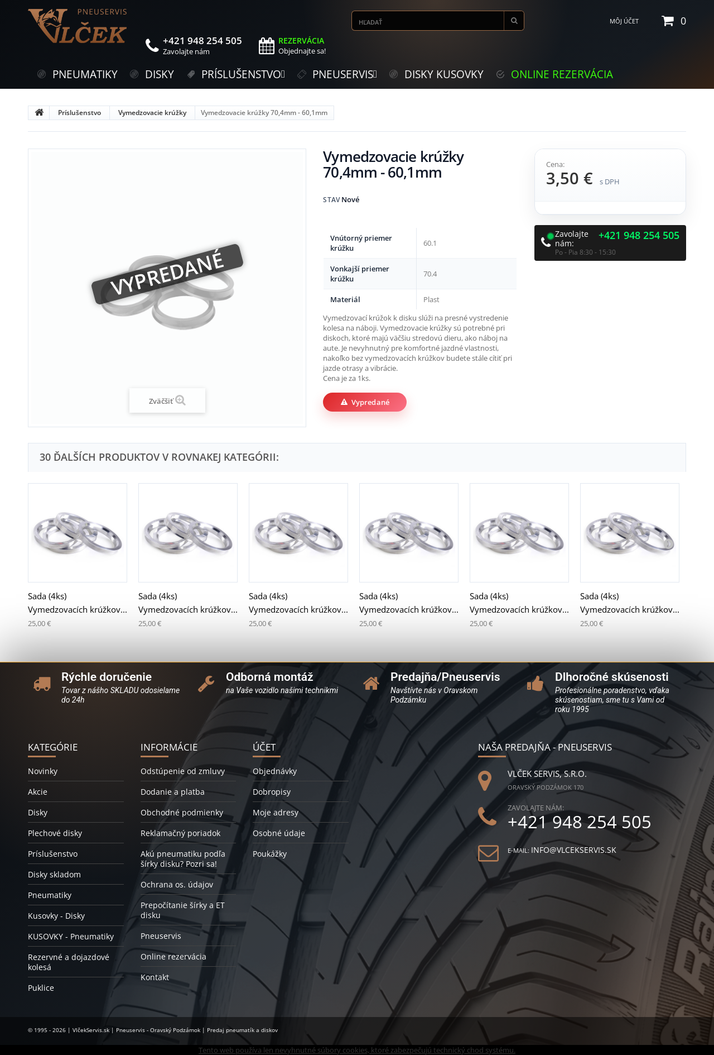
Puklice (41, 987)
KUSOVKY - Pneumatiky (71, 936)
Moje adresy (275, 812)
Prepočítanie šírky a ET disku (183, 910)
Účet (264, 747)
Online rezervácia (173, 956)
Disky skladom (54, 874)
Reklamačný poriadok (180, 833)
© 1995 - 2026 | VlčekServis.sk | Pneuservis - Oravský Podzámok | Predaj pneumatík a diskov (153, 1030)
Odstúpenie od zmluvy (183, 771)
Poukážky (270, 853)
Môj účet (624, 21)
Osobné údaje (279, 833)
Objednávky (275, 771)
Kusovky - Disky (56, 915)
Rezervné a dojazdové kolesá (68, 962)
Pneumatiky (49, 895)
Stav (331, 199)
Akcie (37, 791)
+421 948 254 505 (639, 236)
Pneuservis (161, 935)
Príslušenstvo (79, 112)
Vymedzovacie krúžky (152, 112)
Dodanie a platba (173, 791)
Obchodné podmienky (182, 812)
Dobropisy (272, 791)
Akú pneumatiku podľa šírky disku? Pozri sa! (183, 858)
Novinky (42, 771)
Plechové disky (55, 833)
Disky (37, 812)
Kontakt (155, 977)
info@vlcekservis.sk (573, 849)
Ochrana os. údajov (177, 884)
